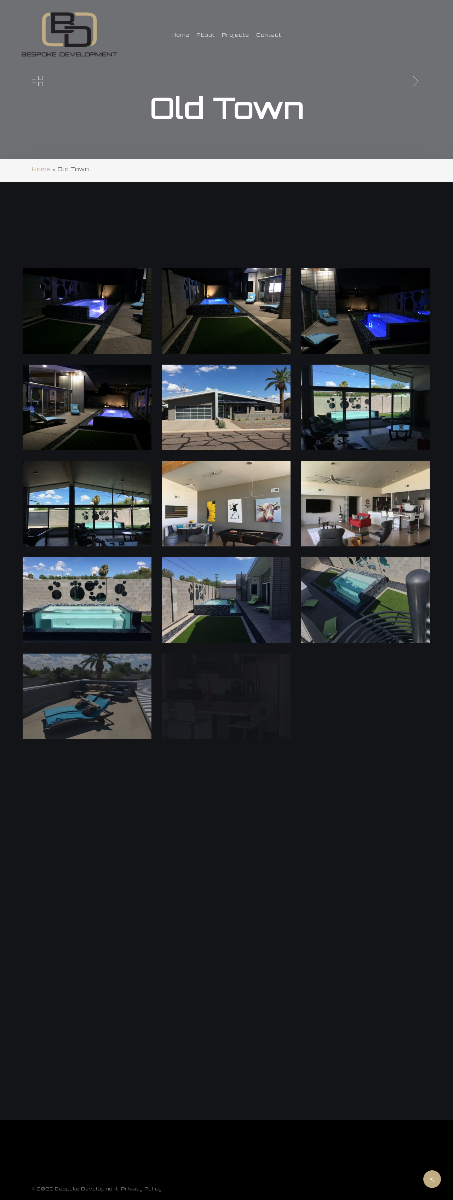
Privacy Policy (141, 1189)
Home (41, 169)
